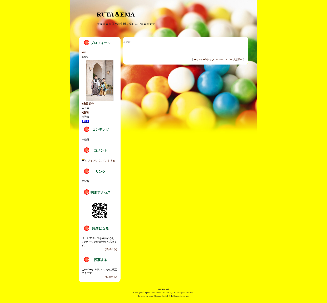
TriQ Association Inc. (180, 296)
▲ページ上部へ (234, 59)
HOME (219, 59)
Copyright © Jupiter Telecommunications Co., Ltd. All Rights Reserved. (163, 292)
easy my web (163, 289)
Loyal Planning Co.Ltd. (158, 296)
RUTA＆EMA (116, 14)
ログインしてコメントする (98, 160)
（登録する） (110, 249)
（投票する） (110, 277)
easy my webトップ (204, 59)
